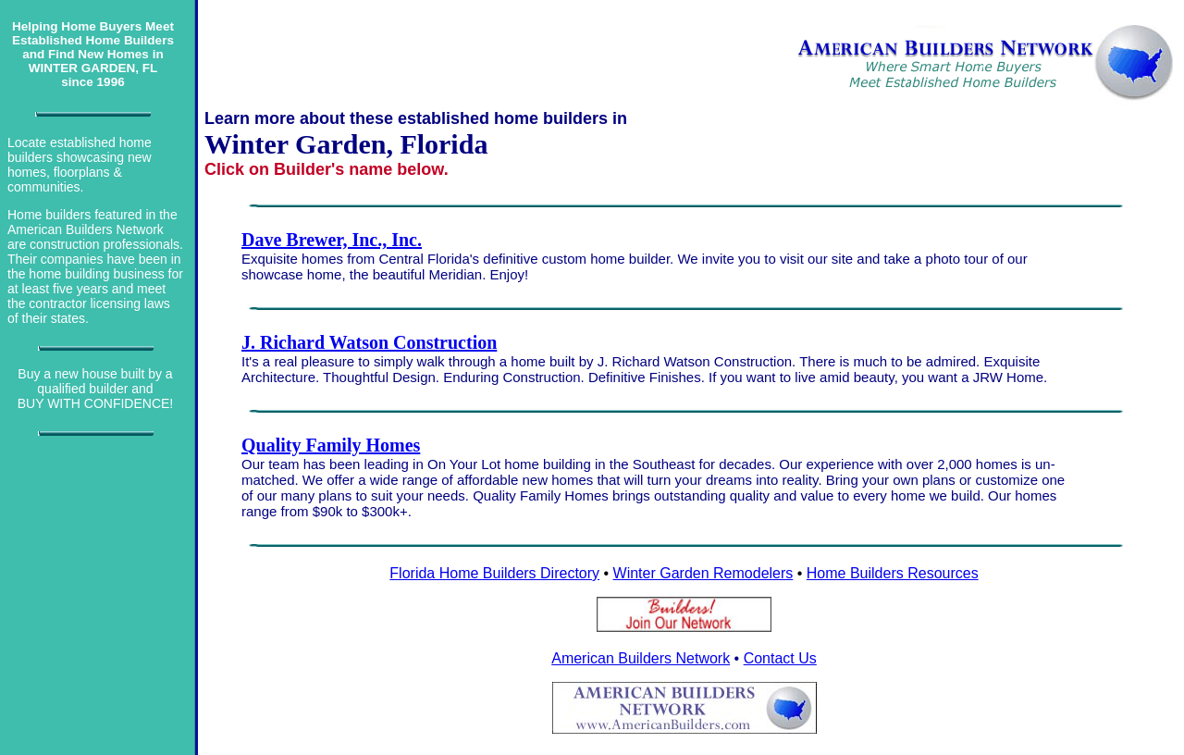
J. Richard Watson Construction (369, 342)
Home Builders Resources (893, 573)
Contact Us (780, 658)
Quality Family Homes (330, 445)
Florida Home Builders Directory (494, 573)
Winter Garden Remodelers (703, 573)
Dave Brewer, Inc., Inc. (331, 239)
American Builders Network (640, 658)
